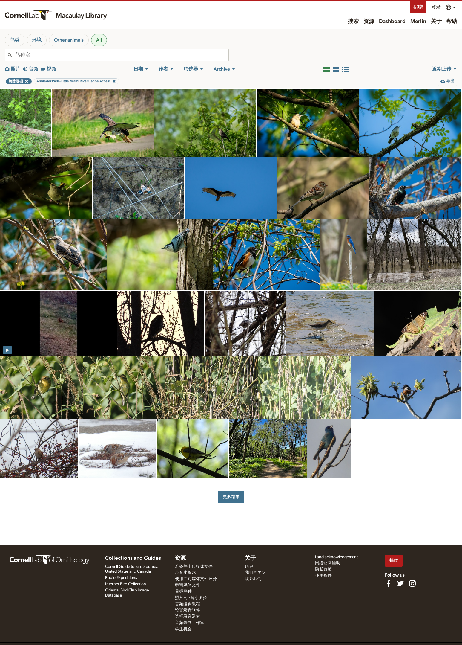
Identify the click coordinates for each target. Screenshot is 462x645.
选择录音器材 (187, 616)
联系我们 (253, 579)
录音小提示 (185, 573)
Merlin (418, 21)
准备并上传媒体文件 (194, 567)
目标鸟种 (183, 591)
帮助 (451, 21)
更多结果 (231, 497)
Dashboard (392, 21)
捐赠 (418, 7)
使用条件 (323, 576)
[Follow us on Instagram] (412, 583)
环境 (37, 40)
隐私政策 (323, 569)
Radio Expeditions (121, 578)
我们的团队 (255, 573)
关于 (436, 21)
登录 (436, 7)
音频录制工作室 (189, 623)
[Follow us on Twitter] (400, 583)
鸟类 (14, 40)
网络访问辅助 (327, 563)
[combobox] (121, 55)
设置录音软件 (187, 610)
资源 (368, 21)
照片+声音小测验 (191, 598)
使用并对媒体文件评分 (196, 579)
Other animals (69, 40)
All (99, 40)
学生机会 (183, 629)
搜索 (353, 21)
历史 (249, 567)
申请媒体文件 (187, 585)
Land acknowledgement (336, 557)
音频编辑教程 (187, 604)
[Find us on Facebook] (388, 583)
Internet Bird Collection (125, 584)
